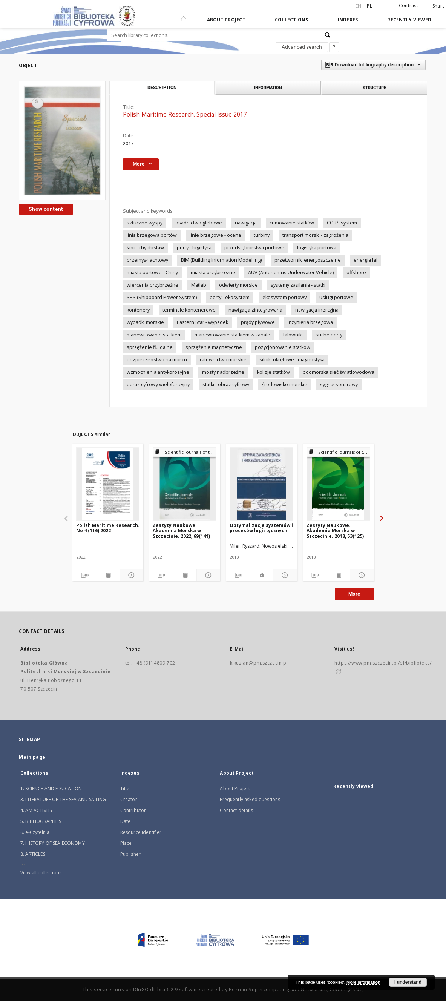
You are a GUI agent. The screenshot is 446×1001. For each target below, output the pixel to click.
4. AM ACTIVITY (36, 810)
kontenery (138, 310)
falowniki (293, 335)
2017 (128, 143)
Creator (128, 799)
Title (125, 788)
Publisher (130, 854)
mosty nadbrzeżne (223, 372)
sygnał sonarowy (339, 384)
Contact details (236, 810)
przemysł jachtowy (147, 260)
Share (438, 6)
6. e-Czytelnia (34, 832)
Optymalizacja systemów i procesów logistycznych (261, 528)
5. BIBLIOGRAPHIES (40, 821)
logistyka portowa (316, 247)
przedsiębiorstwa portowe (254, 247)
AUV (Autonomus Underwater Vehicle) (291, 272)
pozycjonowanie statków (282, 347)
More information (363, 982)
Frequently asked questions (250, 799)
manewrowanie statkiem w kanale (232, 335)
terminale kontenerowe (189, 310)
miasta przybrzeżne (213, 272)
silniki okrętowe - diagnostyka (292, 359)
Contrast (408, 5)
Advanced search (302, 47)
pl (369, 5)
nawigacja (246, 223)
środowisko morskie (284, 384)
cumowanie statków (292, 223)
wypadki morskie (145, 322)
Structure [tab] (374, 87)
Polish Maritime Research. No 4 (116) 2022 (107, 528)
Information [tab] (268, 87)
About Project (226, 20)
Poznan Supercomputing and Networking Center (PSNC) (296, 989)
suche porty (329, 335)
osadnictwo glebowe (198, 223)
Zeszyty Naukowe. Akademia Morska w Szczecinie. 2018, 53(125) (335, 530)
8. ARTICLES (32, 854)
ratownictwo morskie (223, 359)
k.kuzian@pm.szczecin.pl (259, 663)
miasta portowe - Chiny (152, 272)
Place (126, 843)
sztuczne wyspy (144, 223)
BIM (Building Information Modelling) (221, 260)
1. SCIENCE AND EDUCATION (51, 788)
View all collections (40, 872)
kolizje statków (273, 372)
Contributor (133, 810)
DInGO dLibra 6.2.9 (155, 989)
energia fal (365, 260)
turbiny (262, 235)
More (354, 594)
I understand (407, 982)
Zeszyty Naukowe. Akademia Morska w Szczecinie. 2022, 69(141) (181, 530)
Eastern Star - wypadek (202, 322)
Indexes (348, 20)
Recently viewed (409, 20)
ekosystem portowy (284, 297)
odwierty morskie (238, 285)
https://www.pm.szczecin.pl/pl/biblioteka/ (383, 663)
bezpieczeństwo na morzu (157, 359)
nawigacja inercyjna (317, 310)
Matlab (198, 285)
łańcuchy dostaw (145, 247)
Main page (32, 757)
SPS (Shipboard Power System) (162, 297)
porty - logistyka (194, 247)
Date (125, 821)
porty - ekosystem (230, 297)
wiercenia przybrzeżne (152, 285)
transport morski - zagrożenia (315, 235)
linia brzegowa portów (152, 235)
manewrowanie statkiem (154, 335)
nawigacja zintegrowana (255, 310)
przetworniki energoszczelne (307, 260)
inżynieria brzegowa (310, 322)
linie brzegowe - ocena (215, 235)
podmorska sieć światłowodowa (338, 372)
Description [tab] (161, 87)
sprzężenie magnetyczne (213, 347)
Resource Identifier (141, 832)
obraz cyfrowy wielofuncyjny (158, 384)
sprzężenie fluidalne (150, 347)
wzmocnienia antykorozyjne (158, 372)
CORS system (342, 223)
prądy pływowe (258, 322)
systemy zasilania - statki (298, 285)
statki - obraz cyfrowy (225, 384)
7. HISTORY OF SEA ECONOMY (52, 843)
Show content (46, 209)
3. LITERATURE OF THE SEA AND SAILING (63, 799)
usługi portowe (336, 297)
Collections (291, 20)
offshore (356, 272)
